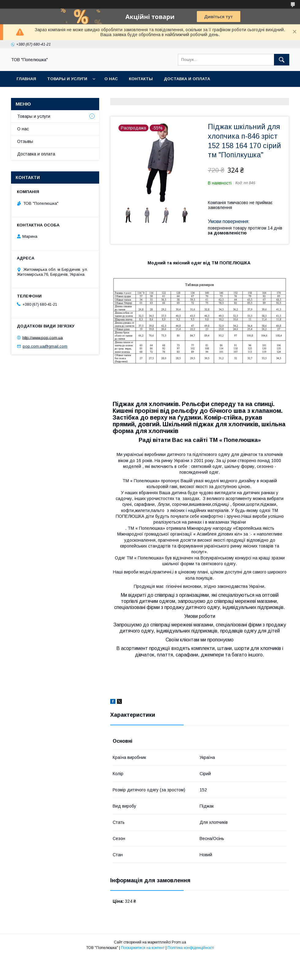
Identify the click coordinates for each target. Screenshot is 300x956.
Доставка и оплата (187, 79)
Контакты (141, 79)
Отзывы (25, 141)
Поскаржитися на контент (143, 948)
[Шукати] (281, 59)
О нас (111, 79)
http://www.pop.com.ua (42, 337)
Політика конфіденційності (190, 948)
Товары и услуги (67, 79)
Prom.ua (179, 942)
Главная (26, 79)
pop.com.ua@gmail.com (45, 346)
